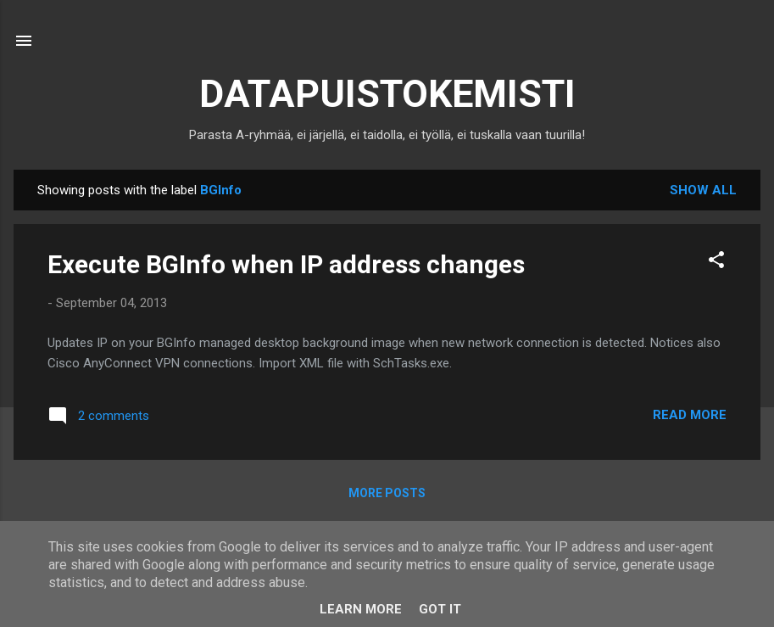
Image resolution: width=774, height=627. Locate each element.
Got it (440, 609)
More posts (387, 493)
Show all (703, 190)
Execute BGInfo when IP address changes (286, 264)
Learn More (361, 609)
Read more (690, 415)
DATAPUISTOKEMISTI (387, 93)
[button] (716, 262)
